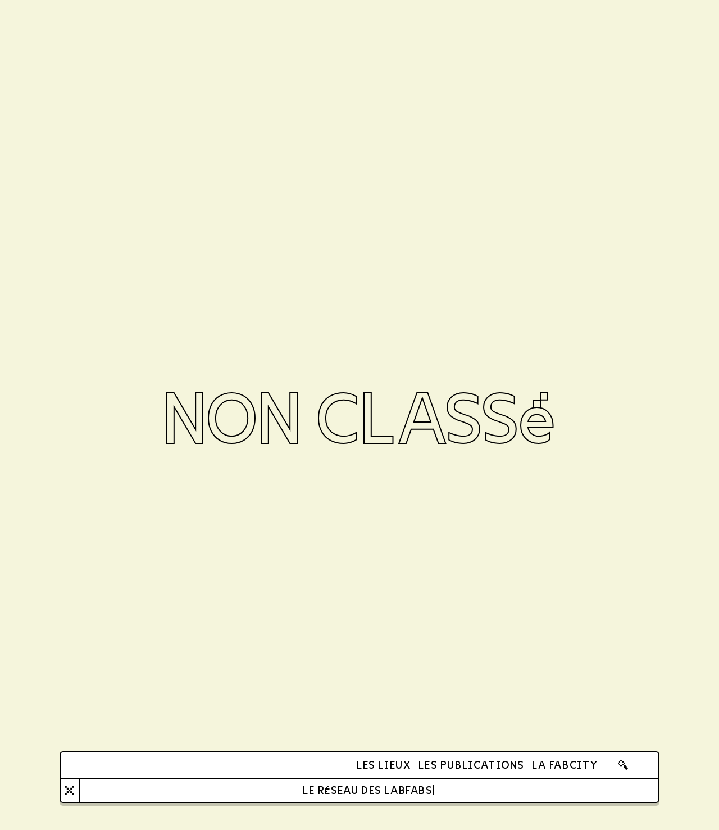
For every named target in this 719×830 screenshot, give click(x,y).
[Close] (70, 790)
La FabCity (565, 764)
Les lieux (384, 764)
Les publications (471, 764)
